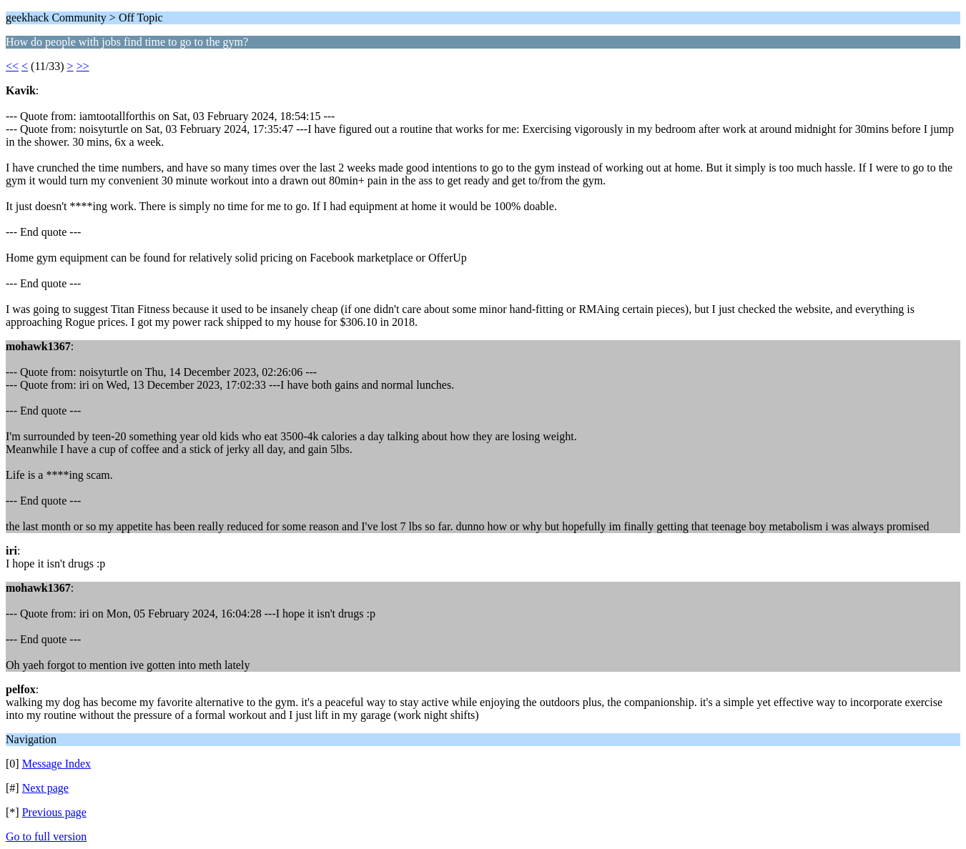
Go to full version (46, 836)
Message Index (56, 764)
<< (12, 66)
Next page (45, 788)
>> (83, 66)
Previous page (54, 812)
